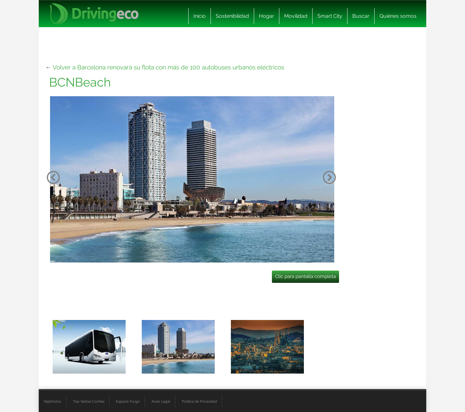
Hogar (266, 16)
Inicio (199, 16)
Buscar (360, 16)
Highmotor (52, 401)
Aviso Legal (160, 401)
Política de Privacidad (199, 401)
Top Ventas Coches (88, 401)
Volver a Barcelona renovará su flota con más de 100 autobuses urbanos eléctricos (168, 67)
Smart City (329, 16)
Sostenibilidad (232, 16)
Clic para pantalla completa (305, 276)
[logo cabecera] (94, 13)
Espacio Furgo (128, 401)
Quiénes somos (398, 16)
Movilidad (295, 16)
